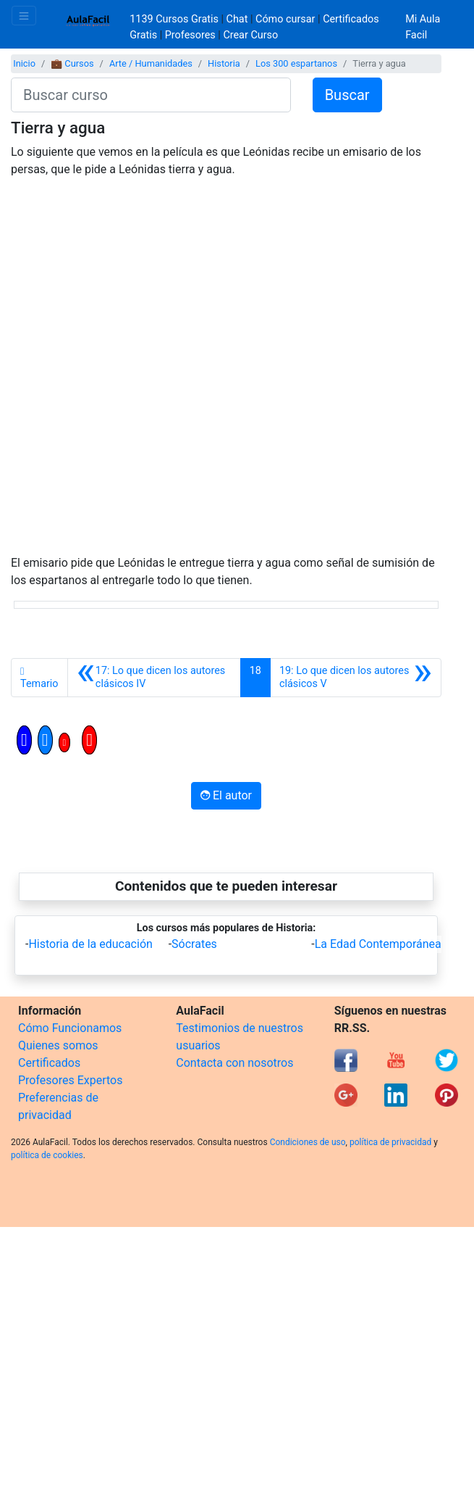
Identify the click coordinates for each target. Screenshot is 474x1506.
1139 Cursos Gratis (175, 19)
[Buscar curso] (151, 95)
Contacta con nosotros (234, 1063)
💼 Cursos (72, 63)
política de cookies (47, 1155)
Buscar (347, 95)
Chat (237, 19)
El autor (226, 795)
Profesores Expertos (70, 1080)
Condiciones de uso (308, 1142)
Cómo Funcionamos (70, 1028)
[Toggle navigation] (24, 15)
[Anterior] (154, 677)
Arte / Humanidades (150, 63)
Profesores (190, 35)
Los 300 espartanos (296, 63)
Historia (224, 63)
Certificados (49, 1063)
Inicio (24, 63)
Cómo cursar (285, 19)
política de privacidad (390, 1142)
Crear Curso (250, 35)
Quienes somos (58, 1045)
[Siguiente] (355, 677)
